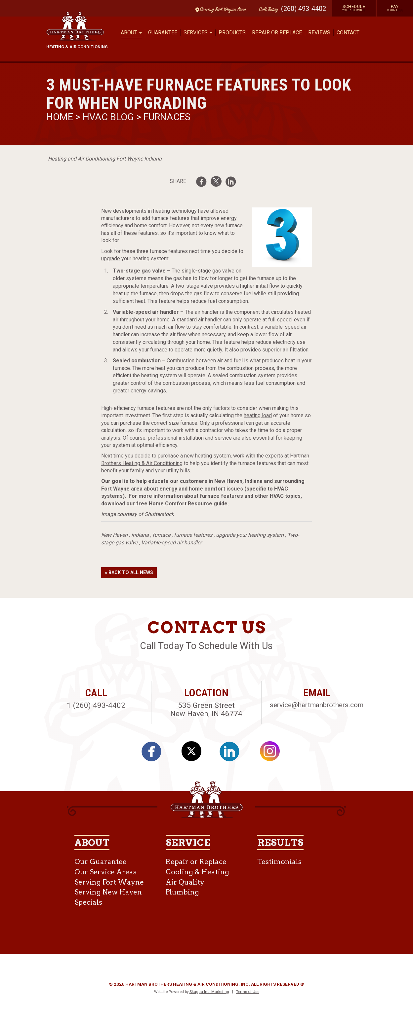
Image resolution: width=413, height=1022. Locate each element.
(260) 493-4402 (303, 9)
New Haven (114, 535)
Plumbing (182, 892)
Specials (88, 902)
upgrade (110, 258)
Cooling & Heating (197, 872)
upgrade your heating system (250, 535)
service (223, 438)
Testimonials (279, 862)
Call (267, 9)
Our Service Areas (105, 872)
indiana (140, 535)
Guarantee (162, 32)
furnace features (193, 535)
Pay (395, 8)
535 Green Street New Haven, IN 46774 (206, 709)
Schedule (354, 8)
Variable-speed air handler (171, 542)
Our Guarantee (100, 862)
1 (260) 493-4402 (96, 705)
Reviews (319, 32)
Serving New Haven (108, 892)
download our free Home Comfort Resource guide (164, 503)
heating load (258, 415)
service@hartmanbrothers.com (316, 705)
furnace (161, 535)
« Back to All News (129, 572)
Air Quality (185, 882)
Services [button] (198, 32)
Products (232, 32)
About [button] (131, 32)
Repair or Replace (277, 32)
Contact (348, 32)
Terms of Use (247, 991)
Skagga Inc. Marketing (209, 991)
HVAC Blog (108, 117)
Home (60, 117)
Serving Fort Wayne (109, 882)
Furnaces (167, 117)
